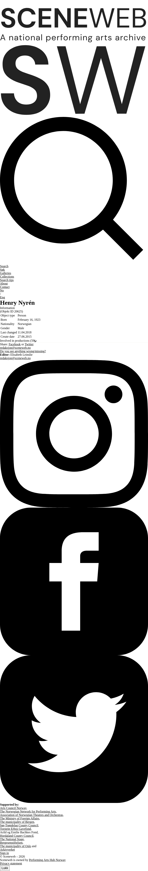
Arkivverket (7, 849)
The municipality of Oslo (15, 846)
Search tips (7, 280)
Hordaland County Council (16, 835)
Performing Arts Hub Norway (47, 860)
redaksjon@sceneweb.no (15, 347)
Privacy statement (11, 863)
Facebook (15, 344)
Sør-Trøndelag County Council (19, 825)
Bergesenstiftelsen (11, 842)
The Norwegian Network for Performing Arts (28, 811)
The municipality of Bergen (17, 822)
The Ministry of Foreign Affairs (19, 818)
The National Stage (12, 839)
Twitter (29, 344)
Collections (7, 276)
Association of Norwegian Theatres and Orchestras (31, 815)
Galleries (5, 273)
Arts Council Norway (13, 808)
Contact (5, 287)
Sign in (4, 853)
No (2, 290)
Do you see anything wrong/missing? (23, 351)
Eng (2, 297)
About (4, 283)
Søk (2, 269)
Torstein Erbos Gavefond (15, 828)
